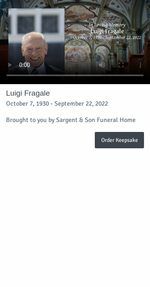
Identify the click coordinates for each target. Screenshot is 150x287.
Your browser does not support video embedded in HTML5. (75, 42)
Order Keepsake (119, 140)
